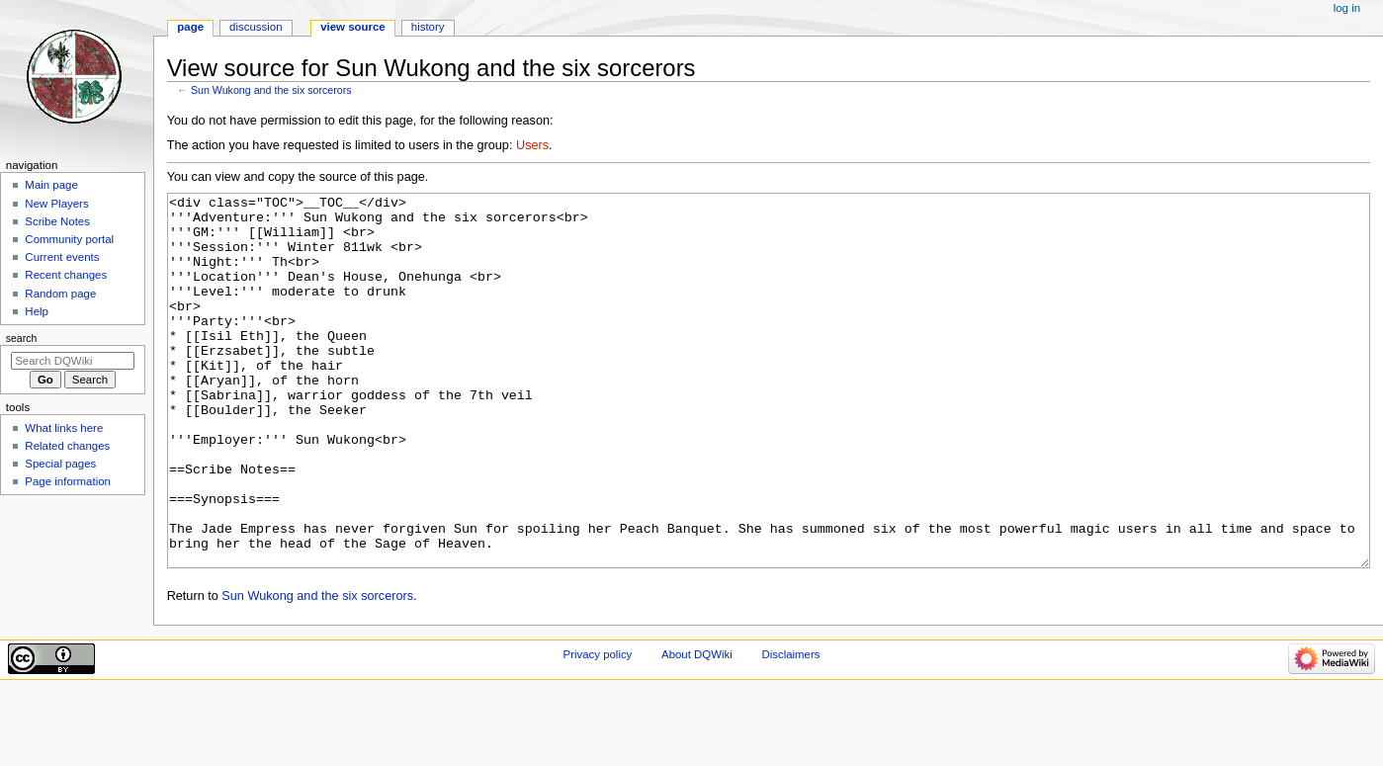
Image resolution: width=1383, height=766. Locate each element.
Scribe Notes (57, 221)
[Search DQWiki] (72, 361)
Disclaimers (790, 728)
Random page (60, 293)
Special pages (60, 463)
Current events (62, 257)
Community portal (69, 239)
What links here (64, 428)
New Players (56, 204)
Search (22, 338)
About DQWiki (697, 728)
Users (532, 145)
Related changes (67, 446)
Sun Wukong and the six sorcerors (271, 90)
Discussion (255, 27)
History (428, 27)
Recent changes (66, 275)
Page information (68, 481)
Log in (1347, 8)
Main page (51, 185)
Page (190, 27)
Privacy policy (598, 728)
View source (353, 27)
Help (36, 311)
